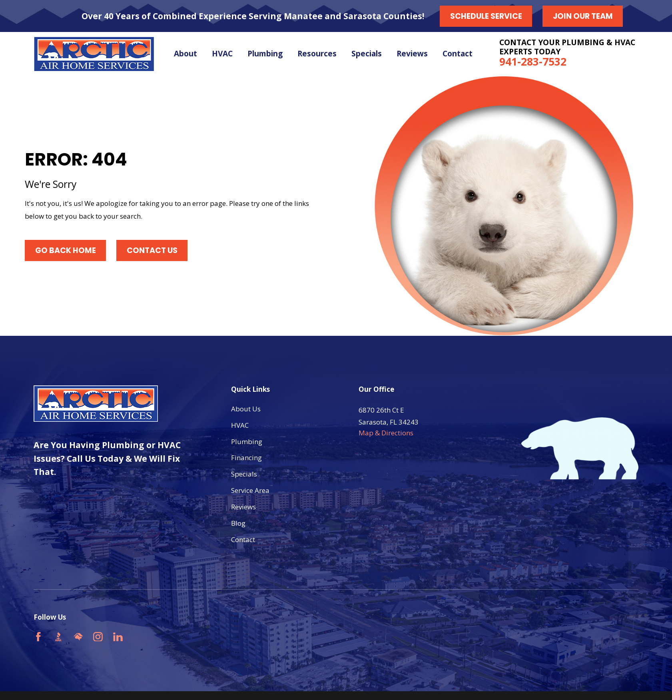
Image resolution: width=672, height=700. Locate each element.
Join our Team (583, 16)
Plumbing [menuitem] (265, 53)
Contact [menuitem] (458, 53)
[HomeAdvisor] (78, 637)
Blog (238, 523)
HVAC (240, 425)
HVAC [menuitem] (222, 53)
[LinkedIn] (118, 637)
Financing (246, 457)
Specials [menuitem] (366, 53)
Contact (243, 539)
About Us (246, 408)
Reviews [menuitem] (412, 53)
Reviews (243, 506)
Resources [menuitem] (317, 53)
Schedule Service (486, 16)
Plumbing (246, 441)
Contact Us (152, 250)
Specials (244, 474)
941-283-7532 (532, 61)
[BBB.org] (58, 637)
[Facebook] (38, 637)
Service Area (250, 490)
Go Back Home (65, 250)
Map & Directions (386, 432)
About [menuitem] (185, 53)
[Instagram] (98, 637)
